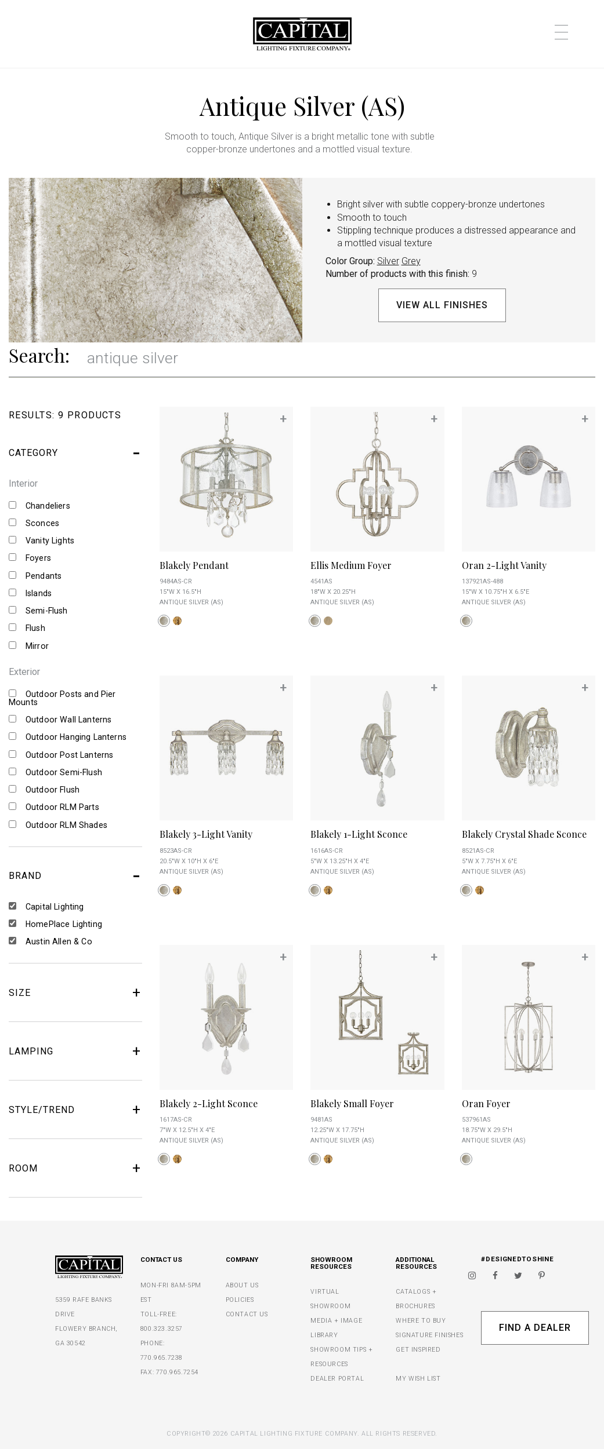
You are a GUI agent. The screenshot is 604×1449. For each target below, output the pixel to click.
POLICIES (240, 1300)
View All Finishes (441, 305)
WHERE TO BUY (421, 1320)
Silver (388, 261)
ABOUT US (242, 1285)
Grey (411, 261)
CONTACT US (247, 1314)
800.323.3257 (161, 1329)
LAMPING (75, 1051)
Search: (39, 355)
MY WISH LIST (418, 1378)
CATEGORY (75, 453)
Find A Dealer (534, 1327)
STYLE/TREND (75, 1109)
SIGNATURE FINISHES (429, 1335)
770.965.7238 (161, 1358)
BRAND (75, 876)
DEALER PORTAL (337, 1378)
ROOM (75, 1168)
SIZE (75, 992)
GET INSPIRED (418, 1349)
